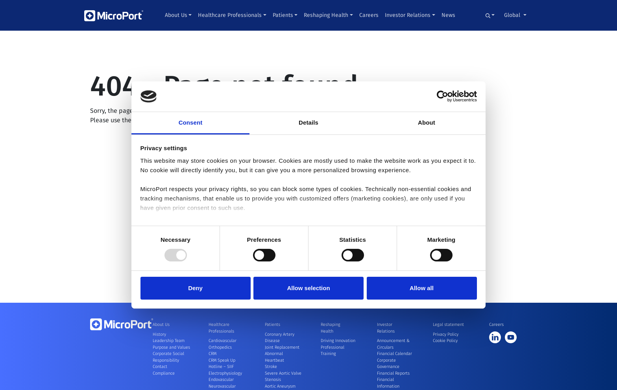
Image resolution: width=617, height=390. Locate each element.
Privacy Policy (445, 334)
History (159, 334)
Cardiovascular (222, 340)
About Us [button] (176, 15)
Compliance (164, 373)
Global (513, 15)
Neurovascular (222, 386)
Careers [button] (369, 15)
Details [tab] (308, 122)
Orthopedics (220, 347)
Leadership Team (169, 340)
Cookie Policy (445, 340)
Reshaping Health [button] (326, 15)
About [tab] (426, 122)
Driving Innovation (338, 340)
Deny (195, 288)
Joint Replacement (282, 347)
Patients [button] (283, 15)
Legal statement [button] (448, 324)
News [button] (448, 15)
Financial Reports (393, 373)
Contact (160, 366)
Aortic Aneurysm (280, 386)
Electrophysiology (225, 373)
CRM (212, 353)
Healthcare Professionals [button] (230, 15)
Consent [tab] (191, 122)
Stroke (271, 366)
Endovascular (221, 379)
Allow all (422, 288)
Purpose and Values (171, 347)
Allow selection (308, 288)
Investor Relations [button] (407, 15)
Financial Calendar (394, 353)
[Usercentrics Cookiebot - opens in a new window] (442, 96)
